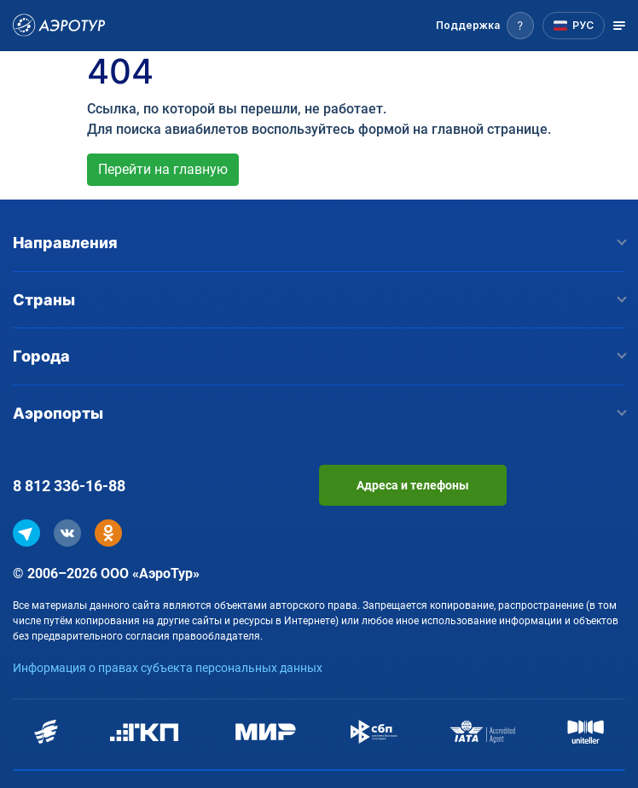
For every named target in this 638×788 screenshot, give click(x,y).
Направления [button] (319, 243)
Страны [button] (319, 300)
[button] (485, 25)
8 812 (69, 486)
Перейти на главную (163, 169)
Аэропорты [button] (319, 413)
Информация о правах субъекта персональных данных (167, 668)
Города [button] (319, 356)
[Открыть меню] (619, 25)
